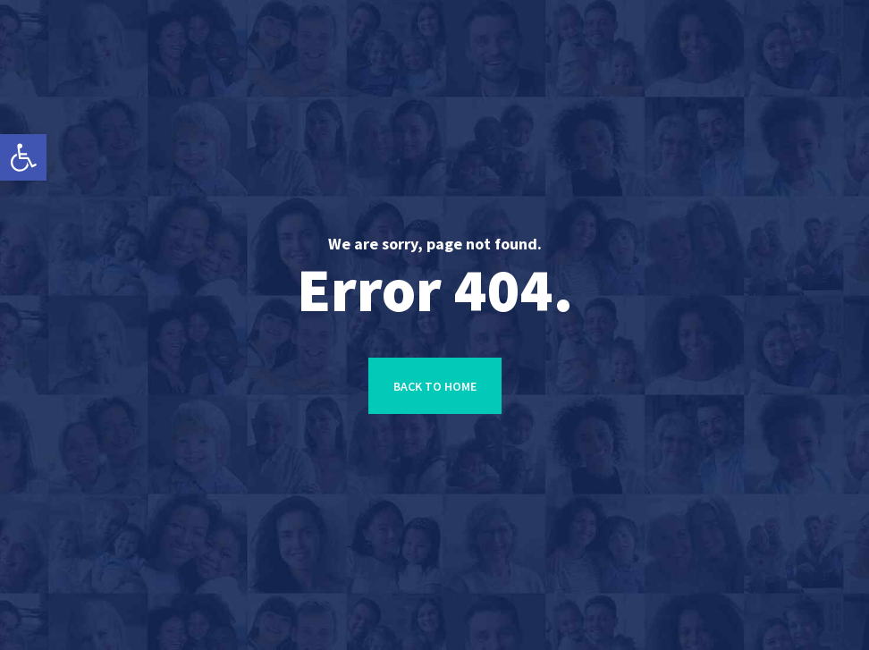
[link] (23, 157)
